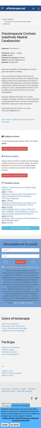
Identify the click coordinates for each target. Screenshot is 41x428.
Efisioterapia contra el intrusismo (13, 326)
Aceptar (5, 425)
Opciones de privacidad (20, 406)
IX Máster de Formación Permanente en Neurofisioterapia (20, 219)
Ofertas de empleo (8, 19)
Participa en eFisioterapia (10, 347)
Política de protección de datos (23, 303)
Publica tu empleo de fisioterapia (14, 149)
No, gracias (15, 425)
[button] (38, 8)
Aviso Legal (6, 389)
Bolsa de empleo (10, 156)
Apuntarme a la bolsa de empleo (14, 175)
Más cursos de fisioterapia (20, 228)
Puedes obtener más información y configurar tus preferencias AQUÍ (20, 419)
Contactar (15, 389)
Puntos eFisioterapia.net (10, 354)
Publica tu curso (7, 371)
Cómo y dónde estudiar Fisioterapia (14, 328)
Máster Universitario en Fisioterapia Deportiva (19, 188)
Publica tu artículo (8, 350)
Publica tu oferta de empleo (11, 373)
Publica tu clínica (7, 375)
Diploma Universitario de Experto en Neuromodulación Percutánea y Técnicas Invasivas (19, 196)
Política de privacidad (24, 391)
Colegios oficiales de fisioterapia (13, 331)
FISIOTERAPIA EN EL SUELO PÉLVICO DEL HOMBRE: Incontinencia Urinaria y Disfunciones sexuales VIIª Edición (20, 211)
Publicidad (31, 389)
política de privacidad (32, 267)
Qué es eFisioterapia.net (10, 324)
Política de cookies (8, 391)
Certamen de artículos (9, 352)
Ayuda (23, 389)
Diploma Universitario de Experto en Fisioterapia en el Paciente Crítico (19, 204)
